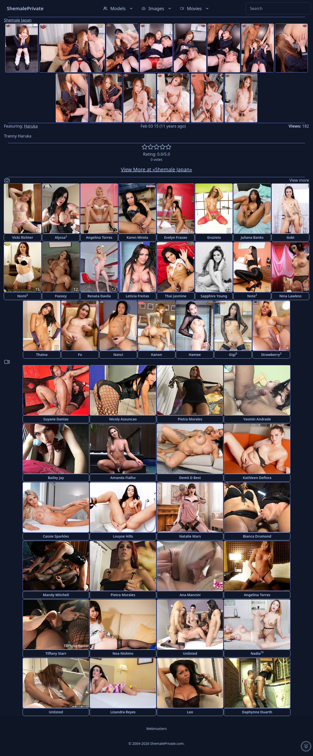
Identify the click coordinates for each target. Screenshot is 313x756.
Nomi (22, 295)
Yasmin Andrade (257, 419)
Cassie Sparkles (56, 536)
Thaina (41, 354)
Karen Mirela (137, 237)
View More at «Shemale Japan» (156, 169)
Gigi (233, 354)
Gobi (290, 237)
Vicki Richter (22, 237)
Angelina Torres (99, 237)
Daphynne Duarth (257, 712)
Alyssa (61, 237)
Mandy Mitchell (56, 594)
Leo (190, 712)
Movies (195, 8)
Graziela (214, 237)
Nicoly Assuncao (123, 419)
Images (157, 8)
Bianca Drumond (257, 536)
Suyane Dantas (55, 419)
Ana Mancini (190, 594)
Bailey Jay (56, 477)
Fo (80, 354)
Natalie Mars (190, 536)
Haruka (31, 126)
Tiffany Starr (55, 653)
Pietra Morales (190, 419)
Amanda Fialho (123, 477)
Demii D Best (190, 477)
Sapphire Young (214, 296)
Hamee (195, 354)
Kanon (156, 354)
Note (252, 295)
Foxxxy (61, 296)
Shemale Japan (18, 20)
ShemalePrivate (25, 8)
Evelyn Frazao (175, 237)
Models (118, 8)
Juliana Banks (252, 237)
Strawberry (271, 354)
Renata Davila (99, 296)
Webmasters (156, 728)
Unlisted (190, 653)
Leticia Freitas (137, 296)
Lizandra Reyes (123, 712)
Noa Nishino (123, 653)
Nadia (257, 653)
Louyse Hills (123, 536)
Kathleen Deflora (257, 477)
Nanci (118, 354)
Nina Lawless (290, 296)
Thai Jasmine (176, 296)
